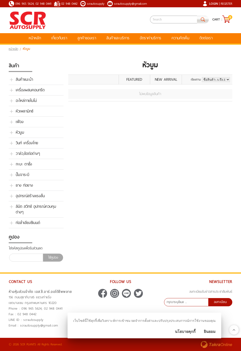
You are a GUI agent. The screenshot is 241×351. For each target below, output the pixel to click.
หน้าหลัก (35, 38)
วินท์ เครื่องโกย (27, 143)
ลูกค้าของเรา (86, 38)
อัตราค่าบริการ (150, 38)
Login (213, 3)
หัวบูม (20, 132)
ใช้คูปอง (53, 257)
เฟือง (20, 122)
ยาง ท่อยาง (24, 185)
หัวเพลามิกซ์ (24, 111)
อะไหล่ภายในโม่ (26, 101)
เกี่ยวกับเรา (59, 38)
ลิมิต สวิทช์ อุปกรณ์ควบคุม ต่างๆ (36, 209)
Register (226, 3)
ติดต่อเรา (206, 38)
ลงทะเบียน (220, 302)
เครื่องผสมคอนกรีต (30, 90)
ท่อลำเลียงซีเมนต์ (28, 223)
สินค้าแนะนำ (24, 79)
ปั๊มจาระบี (22, 175)
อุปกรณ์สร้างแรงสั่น (30, 196)
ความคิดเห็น (180, 38)
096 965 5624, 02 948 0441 (33, 3)
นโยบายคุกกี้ (185, 332)
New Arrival (166, 79)
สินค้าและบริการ (117, 38)
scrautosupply (95, 3)
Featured (134, 79)
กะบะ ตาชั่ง (24, 164)
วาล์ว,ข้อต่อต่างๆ (28, 153)
